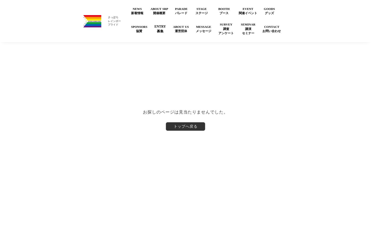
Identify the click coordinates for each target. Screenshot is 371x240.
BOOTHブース (224, 11)
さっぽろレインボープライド (114, 21)
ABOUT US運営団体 (181, 29)
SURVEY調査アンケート (226, 29)
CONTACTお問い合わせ (271, 29)
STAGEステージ (201, 11)
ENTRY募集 (160, 29)
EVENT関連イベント (248, 11)
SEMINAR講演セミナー (248, 29)
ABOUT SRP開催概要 (159, 11)
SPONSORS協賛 (139, 29)
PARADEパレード (181, 11)
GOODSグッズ (269, 11)
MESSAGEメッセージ (203, 29)
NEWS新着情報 (137, 11)
